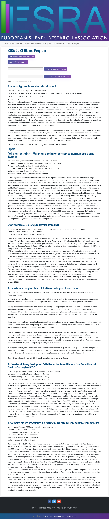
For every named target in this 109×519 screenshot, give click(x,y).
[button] (49, 501)
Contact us (51, 507)
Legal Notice (61, 507)
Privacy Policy (72, 507)
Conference (42, 507)
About (34, 507)
